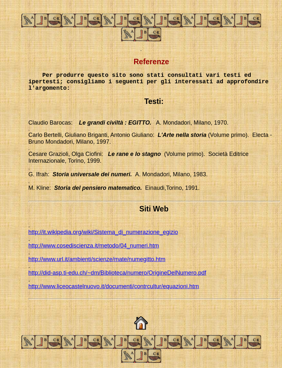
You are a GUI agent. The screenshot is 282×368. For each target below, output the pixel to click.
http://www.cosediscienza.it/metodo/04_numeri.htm (93, 245)
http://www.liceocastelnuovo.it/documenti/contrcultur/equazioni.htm (113, 286)
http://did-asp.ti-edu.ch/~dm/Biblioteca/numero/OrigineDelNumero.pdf (117, 273)
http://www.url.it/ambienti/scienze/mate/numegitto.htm (96, 259)
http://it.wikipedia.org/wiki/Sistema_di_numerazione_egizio (103, 232)
